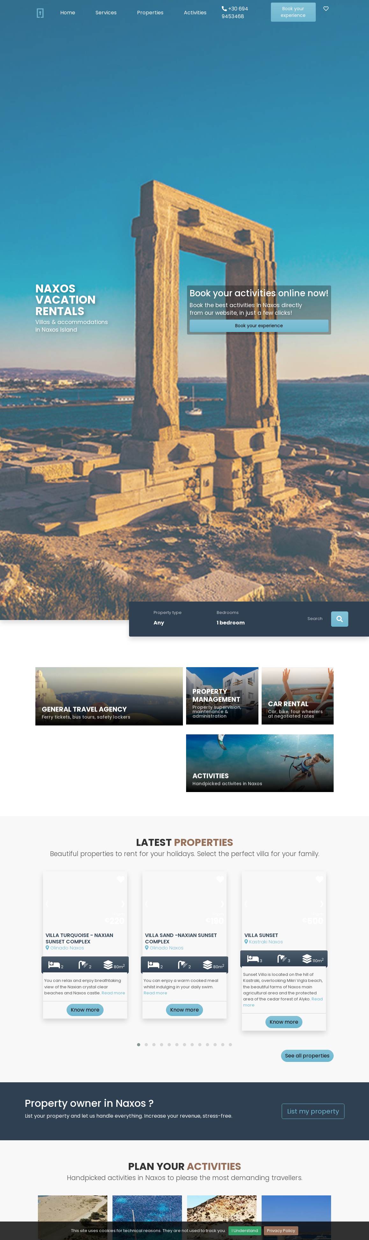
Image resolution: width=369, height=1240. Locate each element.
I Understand (245, 1231)
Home (67, 12)
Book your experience (293, 11)
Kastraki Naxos (270, 966)
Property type (168, 612)
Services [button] (106, 12)
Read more (103, 997)
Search (315, 619)
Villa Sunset (269, 962)
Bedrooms (228, 612)
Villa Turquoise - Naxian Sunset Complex (81, 961)
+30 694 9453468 (235, 12)
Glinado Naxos (71, 968)
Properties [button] (150, 12)
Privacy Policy (281, 1231)
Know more (85, 1008)
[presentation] (60, 939)
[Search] (339, 619)
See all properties (307, 1049)
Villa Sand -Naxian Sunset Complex (182, 961)
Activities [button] (195, 12)
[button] (138, 1038)
